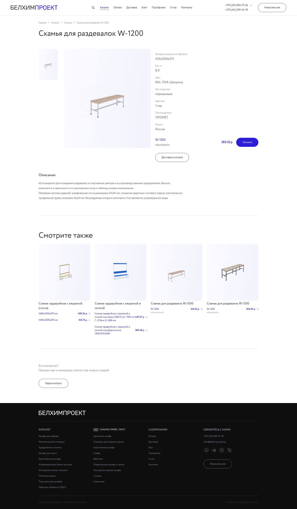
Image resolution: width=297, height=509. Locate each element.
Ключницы (99, 481)
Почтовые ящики (47, 476)
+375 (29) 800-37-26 (238, 5)
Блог (144, 7)
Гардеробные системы (50, 447)
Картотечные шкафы (104, 447)
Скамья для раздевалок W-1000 (172, 303)
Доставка (131, 7)
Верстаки (98, 459)
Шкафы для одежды (49, 436)
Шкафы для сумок (48, 453)
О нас (173, 7)
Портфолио (159, 7)
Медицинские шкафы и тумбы (109, 464)
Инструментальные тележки (53, 470)
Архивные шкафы (103, 436)
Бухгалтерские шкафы (50, 459)
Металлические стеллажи (52, 442)
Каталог (104, 7)
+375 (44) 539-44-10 (236, 10)
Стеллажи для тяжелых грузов (109, 442)
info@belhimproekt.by (214, 442)
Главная (42, 22)
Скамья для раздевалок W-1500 (228, 303)
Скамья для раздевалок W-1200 (93, 22)
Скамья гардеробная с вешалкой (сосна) (60, 305)
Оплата (117, 7)
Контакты (186, 7)
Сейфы (97, 453)
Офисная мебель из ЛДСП (52, 487)
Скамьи (68, 22)
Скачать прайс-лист (109, 429)
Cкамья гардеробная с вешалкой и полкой (118, 305)
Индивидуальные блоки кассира (55, 464)
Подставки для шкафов (50, 481)
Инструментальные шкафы (107, 470)
